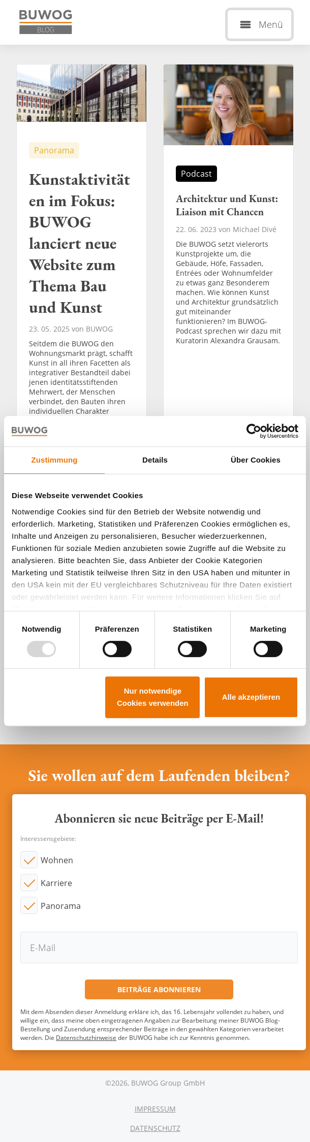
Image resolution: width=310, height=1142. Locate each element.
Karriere (56, 883)
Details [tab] (155, 459)
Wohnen (57, 860)
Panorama (61, 905)
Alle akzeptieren (251, 697)
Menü (271, 24)
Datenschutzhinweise (86, 1037)
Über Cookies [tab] (256, 459)
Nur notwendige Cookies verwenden (153, 697)
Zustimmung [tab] (55, 459)
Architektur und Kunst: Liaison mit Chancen (228, 277)
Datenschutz (155, 1128)
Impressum (155, 1109)
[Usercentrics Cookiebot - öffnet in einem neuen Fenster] (253, 431)
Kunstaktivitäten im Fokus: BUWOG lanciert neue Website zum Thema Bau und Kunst (81, 277)
